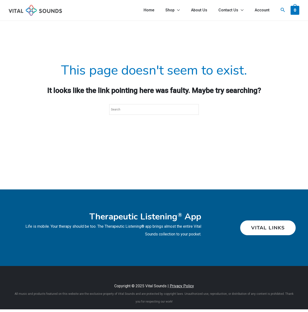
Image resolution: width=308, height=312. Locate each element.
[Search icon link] (283, 11)
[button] (267, 230)
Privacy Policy (182, 288)
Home (146, 11)
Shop (168, 11)
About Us (198, 11)
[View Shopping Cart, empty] (295, 11)
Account (261, 11)
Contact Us (228, 11)
